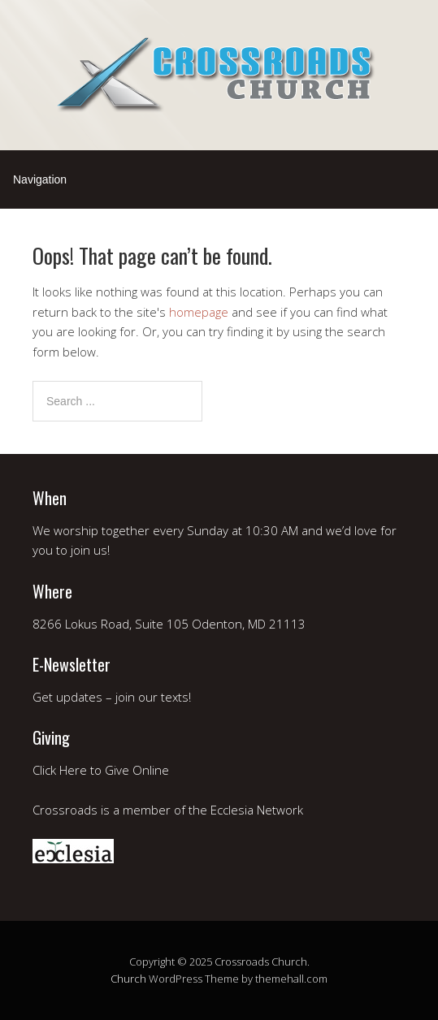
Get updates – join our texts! (112, 697)
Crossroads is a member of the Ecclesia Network (168, 810)
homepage (198, 312)
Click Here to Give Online (101, 770)
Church (128, 978)
